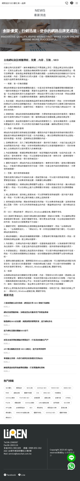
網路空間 (18, 403)
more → (7, 306)
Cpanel (68, 398)
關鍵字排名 (37, 412)
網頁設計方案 (52, 408)
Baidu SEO (67, 388)
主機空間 (37, 398)
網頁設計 (20, 229)
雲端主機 (64, 408)
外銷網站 (58, 393)
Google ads (50, 412)
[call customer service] (66, 3)
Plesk (8, 403)
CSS (37, 393)
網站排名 (40, 408)
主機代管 (58, 398)
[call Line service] (71, 3)
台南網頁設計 (20, 408)
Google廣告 (10, 398)
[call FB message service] (10, 475)
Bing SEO (47, 393)
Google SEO (41, 388)
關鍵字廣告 (63, 412)
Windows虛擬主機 (22, 412)
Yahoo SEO (55, 388)
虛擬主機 (17, 393)
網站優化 (9, 412)
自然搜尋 (56, 403)
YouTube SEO (24, 398)
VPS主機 (8, 408)
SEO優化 (9, 388)
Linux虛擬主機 (44, 403)
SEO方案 (67, 403)
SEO (31, 408)
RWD (7, 393)
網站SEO (9, 417)
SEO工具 (29, 388)
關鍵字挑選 (28, 393)
